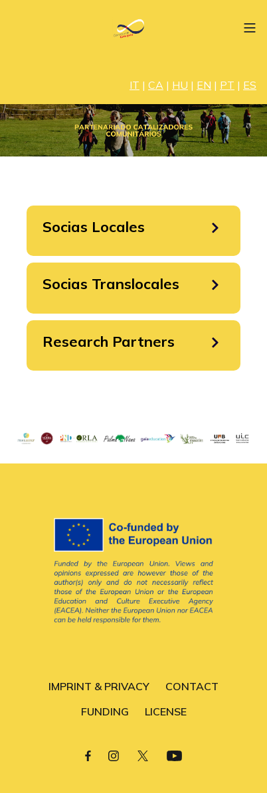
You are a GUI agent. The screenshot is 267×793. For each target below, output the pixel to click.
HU (180, 84)
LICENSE (166, 711)
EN (204, 84)
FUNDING (105, 711)
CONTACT (192, 686)
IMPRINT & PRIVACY (98, 686)
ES (249, 84)
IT (134, 84)
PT (227, 84)
